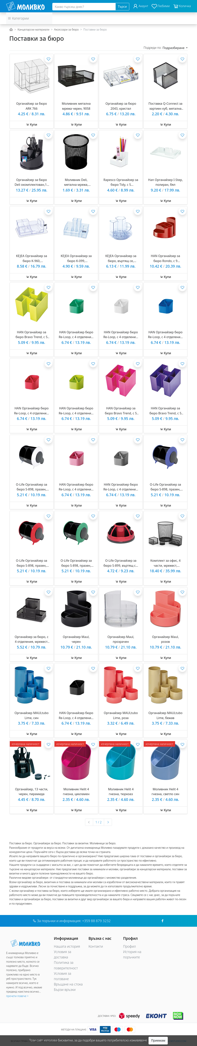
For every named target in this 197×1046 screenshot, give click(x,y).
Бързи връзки (65, 989)
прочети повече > (17, 996)
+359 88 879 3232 (96, 920)
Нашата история (67, 946)
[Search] (84, 7)
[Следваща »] (108, 822)
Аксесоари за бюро (66, 29)
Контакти (95, 946)
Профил (129, 946)
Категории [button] (18, 18)
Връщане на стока (68, 984)
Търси (122, 6)
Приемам (158, 1040)
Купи (31, 124)
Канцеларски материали (33, 29)
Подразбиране (174, 48)
